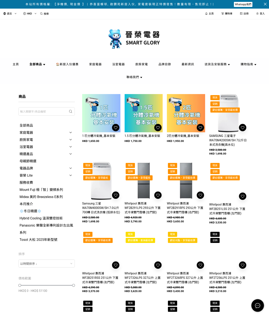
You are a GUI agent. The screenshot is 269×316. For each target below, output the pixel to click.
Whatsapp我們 (243, 4)
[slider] (19, 285)
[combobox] (46, 263)
